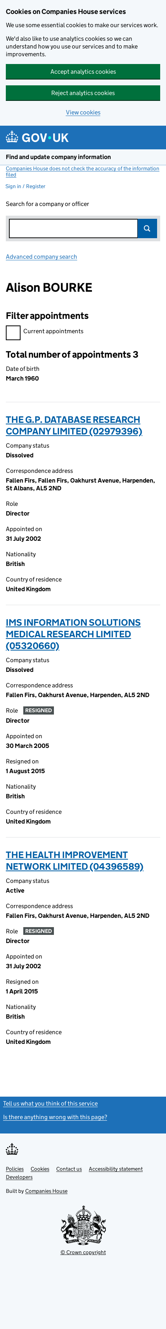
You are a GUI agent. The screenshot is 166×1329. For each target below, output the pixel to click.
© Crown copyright (83, 1252)
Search (147, 228)
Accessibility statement (116, 1168)
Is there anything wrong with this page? (55, 1117)
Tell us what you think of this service (50, 1103)
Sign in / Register (25, 186)
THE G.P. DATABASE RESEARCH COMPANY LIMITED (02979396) (74, 425)
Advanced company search (41, 256)
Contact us (69, 1168)
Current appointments (44, 332)
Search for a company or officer (47, 204)
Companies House (46, 1190)
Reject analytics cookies (83, 93)
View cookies (83, 112)
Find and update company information (58, 157)
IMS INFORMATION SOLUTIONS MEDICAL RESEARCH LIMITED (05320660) (73, 634)
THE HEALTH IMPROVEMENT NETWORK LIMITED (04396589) (75, 860)
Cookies (40, 1168)
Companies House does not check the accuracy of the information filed (82, 171)
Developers (19, 1176)
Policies (15, 1168)
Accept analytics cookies (83, 71)
